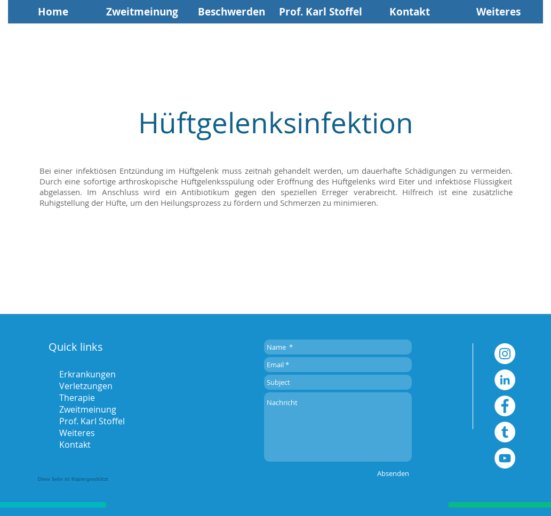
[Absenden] (393, 473)
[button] (498, 11)
